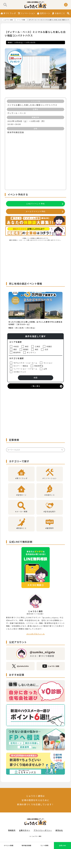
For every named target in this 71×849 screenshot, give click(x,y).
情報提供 (11, 830)
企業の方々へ (24, 830)
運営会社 (59, 830)
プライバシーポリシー (43, 830)
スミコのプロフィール (35, 634)
